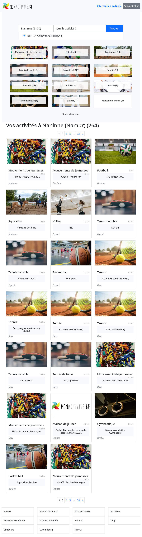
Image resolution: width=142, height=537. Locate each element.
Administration (131, 5)
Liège (113, 520)
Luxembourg (46, 529)
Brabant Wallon (83, 511)
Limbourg (9, 529)
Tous (29, 35)
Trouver (115, 28)
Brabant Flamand (48, 511)
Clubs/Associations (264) (50, 35)
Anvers (7, 511)
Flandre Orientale (49, 520)
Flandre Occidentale (14, 520)
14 (78, 133)
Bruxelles (115, 511)
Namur (78, 529)
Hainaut (79, 520)
